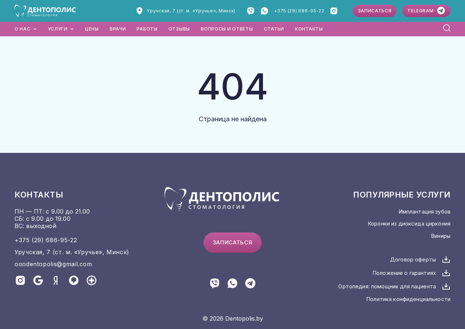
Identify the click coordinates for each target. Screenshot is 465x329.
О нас (26, 29)
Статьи (274, 29)
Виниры (440, 235)
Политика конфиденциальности (408, 299)
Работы (147, 29)
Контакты (309, 29)
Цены (92, 29)
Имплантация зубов (424, 211)
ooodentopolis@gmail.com (53, 264)
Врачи (118, 29)
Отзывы (179, 29)
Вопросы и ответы (227, 29)
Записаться (374, 10)
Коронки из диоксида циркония (409, 223)
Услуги (61, 29)
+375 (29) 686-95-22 (299, 10)
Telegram (426, 10)
